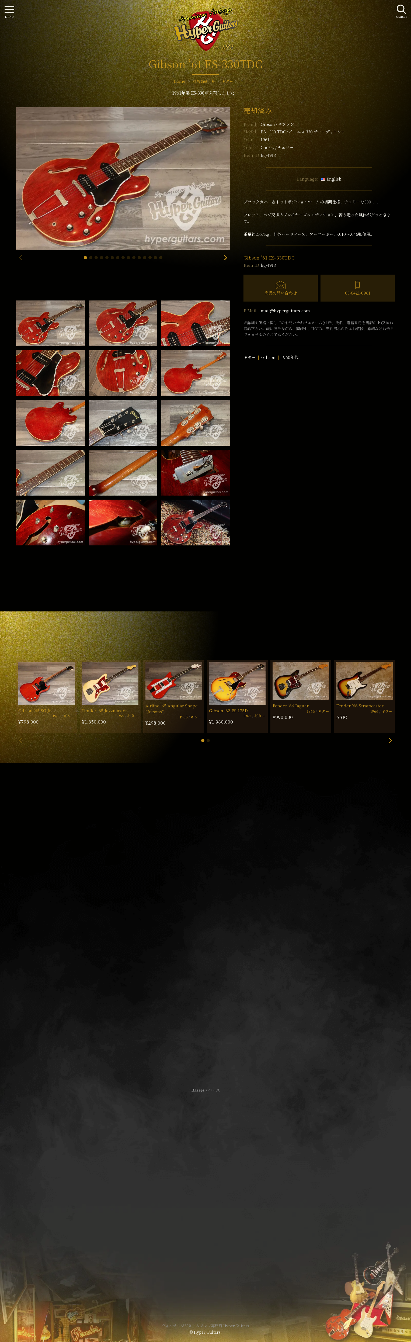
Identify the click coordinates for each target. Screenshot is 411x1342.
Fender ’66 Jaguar (291, 705)
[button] (85, 257)
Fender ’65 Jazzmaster (104, 710)
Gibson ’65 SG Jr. (35, 710)
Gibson (277, 124)
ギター (249, 357)
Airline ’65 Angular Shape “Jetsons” (171, 708)
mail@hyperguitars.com (285, 310)
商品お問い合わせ (280, 293)
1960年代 (289, 357)
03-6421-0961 (357, 293)
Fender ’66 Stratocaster (360, 705)
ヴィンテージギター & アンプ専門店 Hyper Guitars (205, 1325)
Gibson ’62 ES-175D (228, 710)
